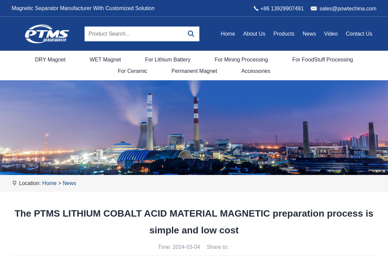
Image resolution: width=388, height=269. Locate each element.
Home (228, 34)
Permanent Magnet (194, 71)
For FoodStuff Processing (322, 59)
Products (283, 34)
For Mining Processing (241, 59)
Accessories (255, 71)
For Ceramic (132, 71)
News (309, 34)
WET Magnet (105, 59)
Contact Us (359, 34)
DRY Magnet (50, 59)
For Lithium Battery (167, 59)
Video (331, 34)
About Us (254, 34)
